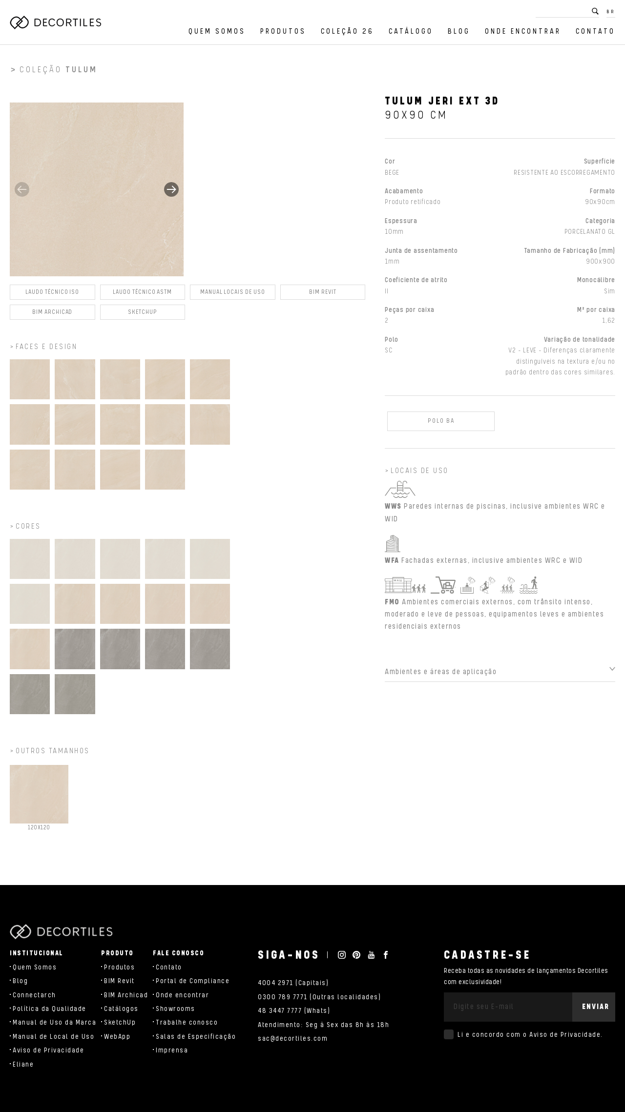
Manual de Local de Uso (53, 1037)
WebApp (117, 1037)
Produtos (283, 31)
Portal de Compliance (192, 981)
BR (610, 12)
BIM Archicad (52, 316)
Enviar (595, 1006)
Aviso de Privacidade (48, 1050)
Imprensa (172, 1050)
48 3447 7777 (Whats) (294, 1011)
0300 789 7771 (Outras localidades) (319, 997)
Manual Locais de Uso (232, 296)
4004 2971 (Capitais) (293, 983)
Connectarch (34, 995)
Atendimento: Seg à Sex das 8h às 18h (323, 1025)
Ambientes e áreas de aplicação (441, 675)
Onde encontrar (523, 31)
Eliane (23, 1065)
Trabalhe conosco (187, 1023)
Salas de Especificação (196, 1037)
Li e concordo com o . (530, 1035)
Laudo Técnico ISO (52, 296)
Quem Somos (217, 31)
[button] (171, 193)
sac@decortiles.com (293, 1039)
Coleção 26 (347, 31)
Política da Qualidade (49, 1009)
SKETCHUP (142, 316)
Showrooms (175, 1009)
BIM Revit (322, 296)
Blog (459, 31)
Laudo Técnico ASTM (142, 296)
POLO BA (441, 425)
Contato (595, 31)
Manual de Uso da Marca (54, 1023)
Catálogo (411, 31)
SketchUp (120, 1023)
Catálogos (121, 1009)
